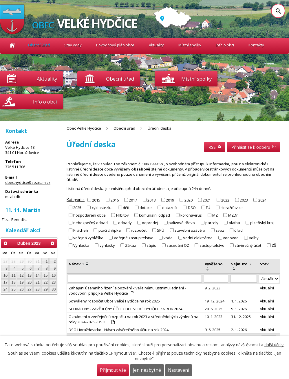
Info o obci (225, 45)
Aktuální (267, 288)
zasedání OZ (178, 245)
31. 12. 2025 (241, 316)
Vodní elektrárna (198, 237)
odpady (125, 222)
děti (126, 207)
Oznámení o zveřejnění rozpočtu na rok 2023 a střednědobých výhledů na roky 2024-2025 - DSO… (133, 319)
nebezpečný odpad (90, 222)
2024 (262, 199)
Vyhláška (81, 245)
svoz (220, 230)
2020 (188, 199)
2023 (244, 199)
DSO (192, 207)
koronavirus (191, 215)
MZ (215, 215)
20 (30, 282)
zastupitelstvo (212, 245)
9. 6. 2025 (212, 329)
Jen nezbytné (147, 370)
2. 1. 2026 (239, 329)
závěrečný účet (248, 245)
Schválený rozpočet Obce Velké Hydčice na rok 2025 (114, 301)
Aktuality (47, 78)
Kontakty (256, 45)
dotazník (170, 207)
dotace (146, 207)
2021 (207, 199)
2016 (115, 199)
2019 (170, 199)
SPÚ (160, 230)
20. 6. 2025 (213, 308)
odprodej (150, 222)
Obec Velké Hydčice (12, 45)
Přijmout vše (113, 370)
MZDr (233, 215)
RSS (214, 147)
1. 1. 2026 (239, 301)
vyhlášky (107, 245)
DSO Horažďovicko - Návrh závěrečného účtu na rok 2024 (119, 329)
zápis (151, 245)
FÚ (208, 207)
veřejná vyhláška (88, 237)
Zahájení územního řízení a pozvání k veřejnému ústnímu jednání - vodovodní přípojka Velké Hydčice (127, 290)
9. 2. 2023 (212, 288)
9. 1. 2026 (239, 308)
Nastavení (178, 370)
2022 (225, 199)
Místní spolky (189, 45)
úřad (238, 230)
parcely (211, 222)
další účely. (274, 344)
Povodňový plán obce (115, 45)
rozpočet (139, 230)
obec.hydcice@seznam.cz (27, 182)
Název (76, 263)
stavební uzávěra (190, 230)
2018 (151, 199)
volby (254, 237)
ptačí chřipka (109, 230)
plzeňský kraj (262, 222)
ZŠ (274, 245)
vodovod (231, 237)
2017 (133, 199)
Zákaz (130, 245)
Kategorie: (76, 199)
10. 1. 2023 (213, 316)
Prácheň (80, 230)
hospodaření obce (89, 215)
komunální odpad (154, 215)
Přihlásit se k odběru (253, 147)
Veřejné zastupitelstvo (133, 237)
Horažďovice (232, 207)
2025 (77, 207)
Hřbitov (122, 215)
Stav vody (73, 45)
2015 (96, 199)
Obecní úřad (39, 45)
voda (168, 237)
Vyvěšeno (214, 263)
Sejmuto (241, 263)
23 (54, 282)
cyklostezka (102, 207)
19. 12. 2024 (214, 301)
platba (234, 222)
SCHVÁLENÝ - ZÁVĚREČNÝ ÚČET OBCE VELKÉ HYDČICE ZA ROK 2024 (125, 308)
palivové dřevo (182, 222)
